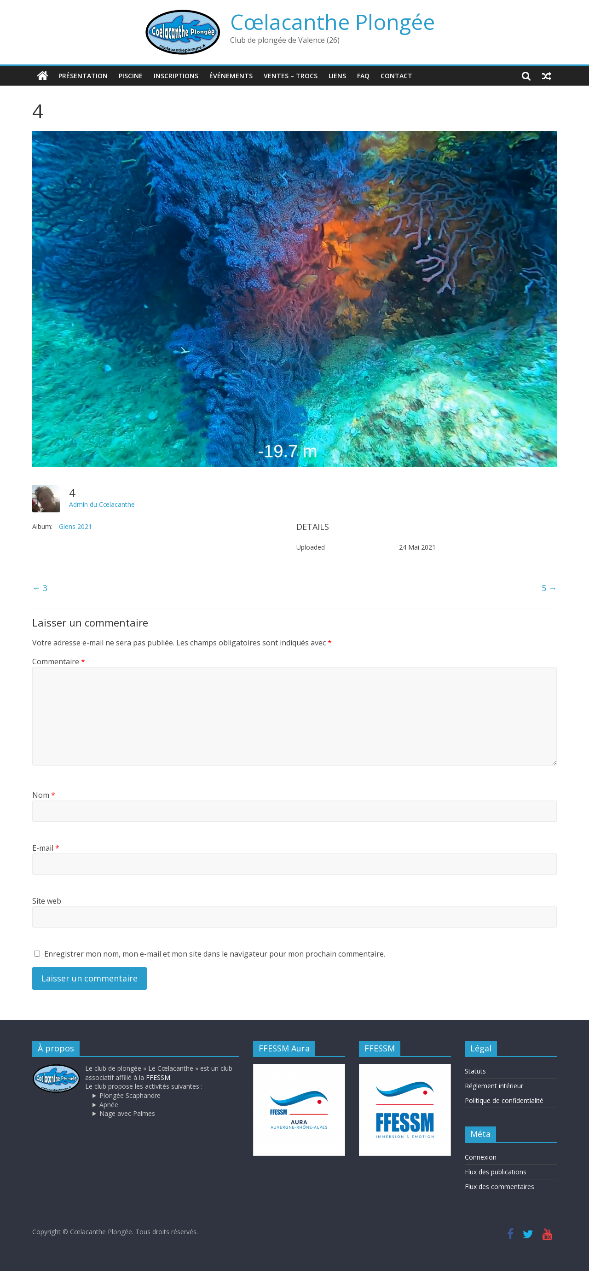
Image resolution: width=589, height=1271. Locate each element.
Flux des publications (495, 1171)
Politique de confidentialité (504, 1100)
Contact (396, 75)
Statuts (475, 1071)
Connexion (481, 1157)
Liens (337, 75)
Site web (46, 901)
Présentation (83, 75)
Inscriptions (176, 75)
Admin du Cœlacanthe (102, 504)
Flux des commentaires (499, 1186)
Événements (231, 75)
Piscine (131, 75)
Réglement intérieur (494, 1085)
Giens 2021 (75, 526)
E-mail (45, 848)
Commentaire (58, 661)
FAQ (363, 75)
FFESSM (158, 1077)
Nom (43, 795)
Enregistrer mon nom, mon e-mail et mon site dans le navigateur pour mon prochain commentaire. (214, 954)
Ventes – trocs (291, 75)
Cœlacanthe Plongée (332, 21)
